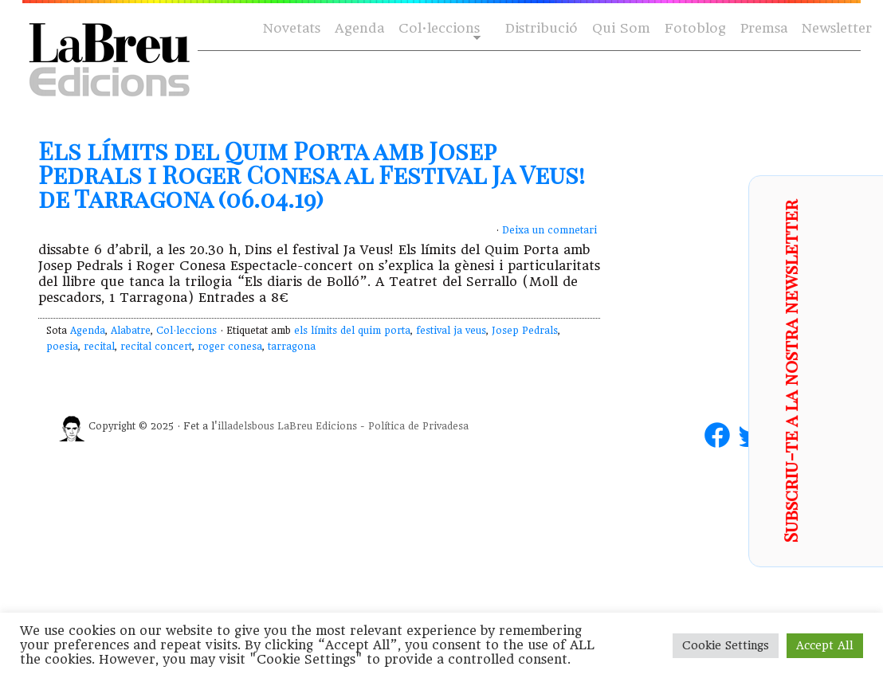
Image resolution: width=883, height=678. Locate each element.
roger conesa (230, 346)
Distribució (541, 28)
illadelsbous (246, 426)
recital (99, 346)
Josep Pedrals (525, 330)
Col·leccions (438, 29)
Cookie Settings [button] (725, 645)
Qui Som (621, 28)
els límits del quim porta (352, 330)
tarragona (292, 346)
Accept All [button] (825, 645)
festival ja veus (451, 330)
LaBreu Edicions (317, 426)
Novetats (291, 28)
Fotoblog (695, 28)
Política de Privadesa (418, 426)
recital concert (156, 346)
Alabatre (131, 330)
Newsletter (837, 28)
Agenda (359, 28)
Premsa (763, 28)
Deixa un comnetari (549, 230)
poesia (62, 346)
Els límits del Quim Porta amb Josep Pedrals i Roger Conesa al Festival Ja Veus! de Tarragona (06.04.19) (311, 174)
